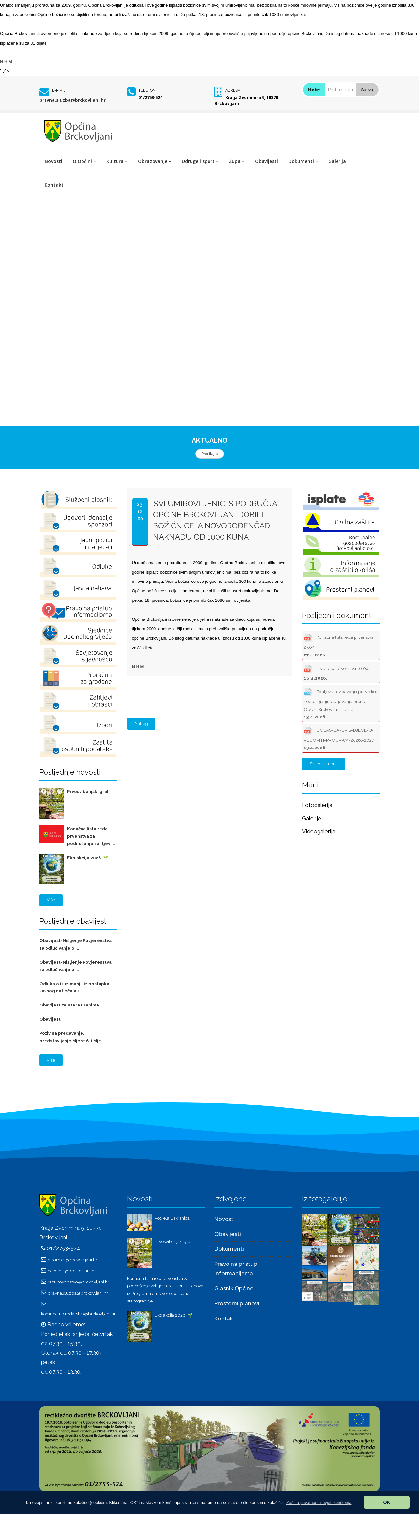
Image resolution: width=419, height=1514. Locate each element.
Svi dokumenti (324, 763)
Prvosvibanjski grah (88, 791)
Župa (237, 161)
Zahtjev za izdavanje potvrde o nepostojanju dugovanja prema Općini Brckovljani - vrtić (341, 702)
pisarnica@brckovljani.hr (72, 1259)
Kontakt (54, 185)
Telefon (146, 90)
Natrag (141, 723)
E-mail (58, 90)
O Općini (84, 161)
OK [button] (386, 1502)
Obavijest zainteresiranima (69, 1005)
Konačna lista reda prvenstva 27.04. (338, 644)
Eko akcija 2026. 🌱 (87, 857)
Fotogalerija (317, 805)
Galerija (337, 161)
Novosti (53, 161)
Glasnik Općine (234, 1288)
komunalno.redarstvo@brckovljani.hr (78, 1313)
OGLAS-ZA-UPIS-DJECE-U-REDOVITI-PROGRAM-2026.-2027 (339, 737)
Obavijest (50, 1019)
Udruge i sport (200, 161)
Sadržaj (367, 89)
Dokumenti (303, 161)
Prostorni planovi (236, 1303)
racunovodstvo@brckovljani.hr (78, 1281)
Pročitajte (209, 454)
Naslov (314, 89)
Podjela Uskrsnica (172, 1218)
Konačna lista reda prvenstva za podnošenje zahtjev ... (91, 836)
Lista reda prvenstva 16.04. (337, 672)
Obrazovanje (154, 161)
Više (51, 899)
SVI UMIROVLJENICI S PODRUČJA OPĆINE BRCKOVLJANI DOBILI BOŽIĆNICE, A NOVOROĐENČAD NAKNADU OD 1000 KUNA (215, 520)
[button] (319, 1502)
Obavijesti (266, 161)
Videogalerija (318, 831)
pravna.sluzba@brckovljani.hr (72, 100)
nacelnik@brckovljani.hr (72, 1270)
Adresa (232, 90)
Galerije (311, 818)
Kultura (117, 161)
